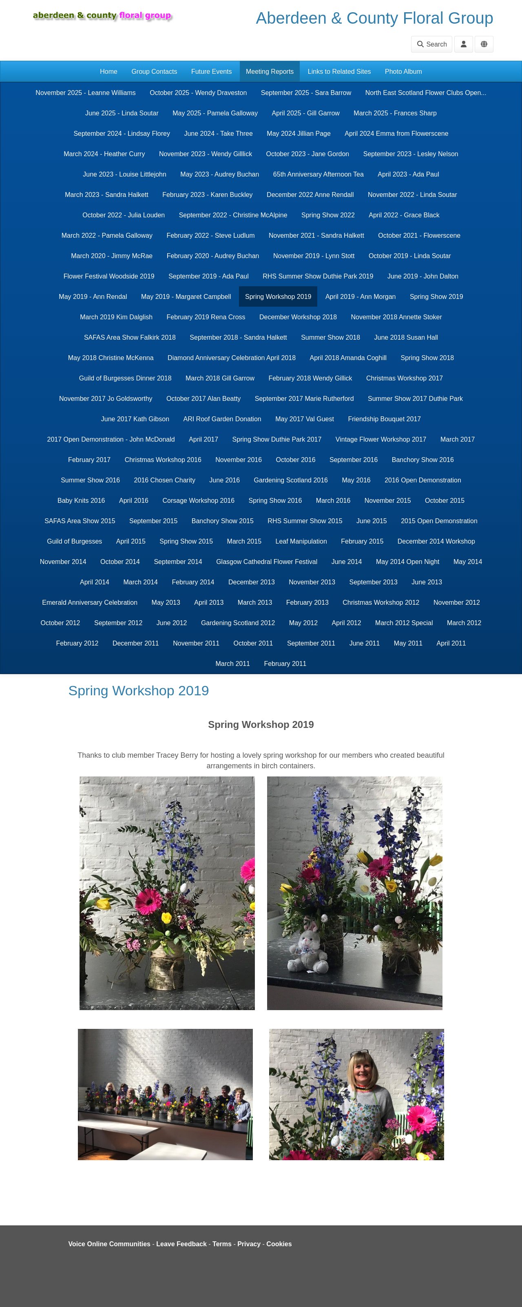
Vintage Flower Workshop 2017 (381, 439)
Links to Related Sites (339, 71)
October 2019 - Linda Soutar (410, 255)
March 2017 (457, 439)
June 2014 (347, 561)
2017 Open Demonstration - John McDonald (111, 439)
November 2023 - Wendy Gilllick (205, 153)
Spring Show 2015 (186, 541)
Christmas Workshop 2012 (381, 602)
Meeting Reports (270, 71)
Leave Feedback (181, 1244)
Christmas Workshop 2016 (163, 459)
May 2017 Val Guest (304, 419)
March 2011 (232, 663)
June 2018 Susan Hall (406, 337)
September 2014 (178, 561)
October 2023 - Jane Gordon (307, 153)
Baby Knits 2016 (81, 500)
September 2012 (118, 622)
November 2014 (63, 561)
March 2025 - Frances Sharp (395, 113)
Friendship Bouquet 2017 (384, 419)
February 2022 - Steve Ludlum (210, 235)
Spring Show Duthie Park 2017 (277, 439)
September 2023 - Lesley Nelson (410, 153)
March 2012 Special (404, 622)
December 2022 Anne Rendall (310, 194)
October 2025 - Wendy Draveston (198, 92)
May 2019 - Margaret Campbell (186, 296)
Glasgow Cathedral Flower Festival (266, 561)
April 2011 (451, 643)
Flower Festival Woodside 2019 (109, 276)
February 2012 (77, 643)
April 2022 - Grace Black (404, 215)
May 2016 (356, 480)
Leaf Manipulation (301, 541)
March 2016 (333, 500)
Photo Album (403, 71)
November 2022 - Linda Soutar (412, 194)
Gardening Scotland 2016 (291, 480)
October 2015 (444, 500)
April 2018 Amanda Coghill (348, 357)
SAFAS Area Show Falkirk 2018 (130, 337)
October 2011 (253, 643)
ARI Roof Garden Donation (222, 419)
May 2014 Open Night (408, 561)
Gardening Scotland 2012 (238, 622)
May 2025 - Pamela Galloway (215, 113)
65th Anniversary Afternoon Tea (318, 174)
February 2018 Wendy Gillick (310, 378)
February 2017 (89, 459)
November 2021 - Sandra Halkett (316, 235)
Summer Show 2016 (90, 480)
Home (108, 71)
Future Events (211, 71)
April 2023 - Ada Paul (408, 174)
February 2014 (193, 582)
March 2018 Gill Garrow (220, 378)
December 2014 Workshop (436, 541)
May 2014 (467, 561)
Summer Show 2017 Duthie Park (415, 398)
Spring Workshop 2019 (278, 296)
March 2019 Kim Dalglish (116, 317)
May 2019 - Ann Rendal (93, 296)
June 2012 (172, 622)
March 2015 (244, 541)
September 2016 (354, 459)
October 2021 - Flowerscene (419, 235)
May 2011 (408, 643)
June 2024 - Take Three (218, 133)
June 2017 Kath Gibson (135, 419)
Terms (222, 1244)
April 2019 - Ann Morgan (360, 296)
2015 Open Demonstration (439, 520)
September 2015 (153, 520)
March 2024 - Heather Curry (104, 153)
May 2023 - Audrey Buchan (219, 174)
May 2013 (166, 602)
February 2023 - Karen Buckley (207, 194)
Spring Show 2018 (427, 357)
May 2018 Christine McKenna (111, 357)
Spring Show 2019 (436, 296)
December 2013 (251, 582)
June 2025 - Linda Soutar (122, 113)
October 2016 (296, 459)
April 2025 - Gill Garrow (306, 113)
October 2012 (60, 622)
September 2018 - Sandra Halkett (238, 337)
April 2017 (203, 439)
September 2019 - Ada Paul (208, 276)
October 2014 (120, 561)
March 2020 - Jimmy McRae (112, 255)
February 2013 (307, 602)
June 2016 (224, 480)
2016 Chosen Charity (164, 480)
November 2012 (457, 602)
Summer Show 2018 (330, 337)
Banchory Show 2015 (223, 520)
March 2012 (464, 622)
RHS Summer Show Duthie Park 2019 (318, 276)
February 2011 (285, 663)
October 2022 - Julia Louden (123, 215)
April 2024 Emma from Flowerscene (396, 133)
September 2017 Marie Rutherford (304, 398)
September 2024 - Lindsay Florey (121, 133)
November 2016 (238, 459)
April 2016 (133, 500)
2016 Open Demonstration (423, 480)
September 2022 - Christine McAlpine (233, 215)
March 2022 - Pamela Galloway (107, 235)
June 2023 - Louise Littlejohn (124, 174)
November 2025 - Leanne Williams (85, 92)
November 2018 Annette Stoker (396, 317)
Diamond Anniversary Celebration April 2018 (232, 357)
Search (431, 44)
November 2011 (196, 643)
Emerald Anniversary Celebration (89, 602)
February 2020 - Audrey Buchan (213, 255)
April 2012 (346, 622)
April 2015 (131, 541)
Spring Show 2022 (328, 215)
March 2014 (140, 582)
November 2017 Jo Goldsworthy (106, 398)
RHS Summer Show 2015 (305, 520)
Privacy (249, 1244)
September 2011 (311, 643)
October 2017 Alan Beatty (203, 398)
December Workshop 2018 (298, 317)
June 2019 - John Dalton (422, 276)
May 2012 (303, 622)
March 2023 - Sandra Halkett (106, 194)
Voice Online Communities (110, 1244)
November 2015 (388, 500)
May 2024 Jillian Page (299, 133)
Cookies (279, 1244)
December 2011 (136, 643)
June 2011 (364, 643)
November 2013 (312, 582)
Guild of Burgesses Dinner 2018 (125, 378)
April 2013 (208, 602)
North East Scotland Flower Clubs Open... (426, 92)
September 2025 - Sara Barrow (306, 92)
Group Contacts (154, 71)
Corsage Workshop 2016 (198, 500)
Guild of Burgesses (74, 541)
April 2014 (94, 582)
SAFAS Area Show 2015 (79, 520)
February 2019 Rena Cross (206, 317)
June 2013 (426, 582)
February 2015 (362, 541)
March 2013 (255, 602)
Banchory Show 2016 (423, 459)
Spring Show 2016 (275, 500)
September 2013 (373, 582)
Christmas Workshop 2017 (404, 378)
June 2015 (371, 520)
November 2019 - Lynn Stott (314, 255)
